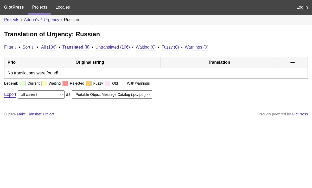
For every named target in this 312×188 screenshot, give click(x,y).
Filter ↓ (10, 47)
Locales (62, 7)
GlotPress (14, 7)
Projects (39, 7)
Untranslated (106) (112, 47)
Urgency (51, 19)
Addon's (31, 19)
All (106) (49, 47)
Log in (302, 7)
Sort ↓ (28, 47)
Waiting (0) (146, 47)
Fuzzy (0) (170, 47)
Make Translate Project (35, 114)
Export (10, 94)
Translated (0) (76, 47)
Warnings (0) (196, 47)
